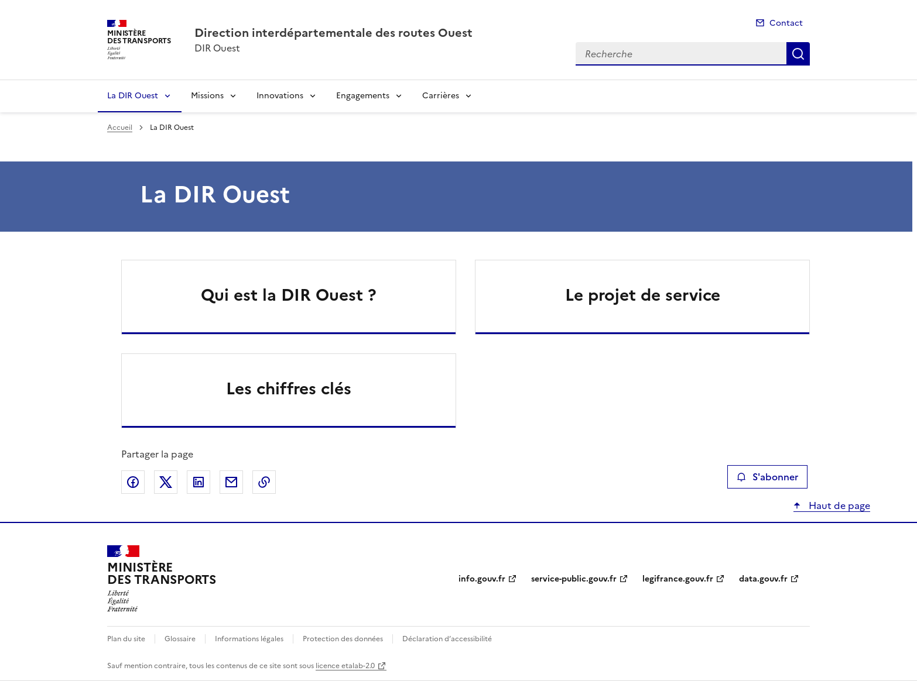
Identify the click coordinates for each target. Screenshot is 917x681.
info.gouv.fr (481, 579)
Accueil (119, 127)
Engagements (362, 96)
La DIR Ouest (132, 96)
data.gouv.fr (763, 579)
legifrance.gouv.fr (677, 579)
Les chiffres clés (288, 388)
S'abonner (767, 477)
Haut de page (838, 505)
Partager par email (231, 482)
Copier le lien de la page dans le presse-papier (264, 482)
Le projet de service (642, 294)
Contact (786, 23)
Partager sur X (165, 482)
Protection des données (343, 639)
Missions (207, 96)
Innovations (279, 96)
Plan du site (126, 639)
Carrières (440, 96)
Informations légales (249, 639)
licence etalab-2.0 (345, 666)
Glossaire (180, 639)
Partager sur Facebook (133, 482)
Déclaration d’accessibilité (447, 639)
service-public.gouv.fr (574, 579)
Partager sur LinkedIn (198, 482)
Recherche (798, 54)
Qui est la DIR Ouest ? (289, 294)
